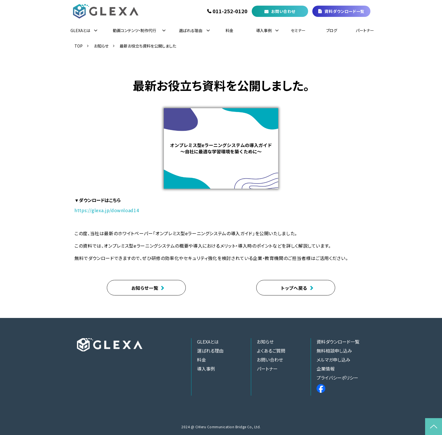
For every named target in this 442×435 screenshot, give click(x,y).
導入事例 (264, 30)
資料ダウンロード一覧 (344, 11)
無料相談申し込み (334, 350)
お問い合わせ (283, 11)
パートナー (365, 30)
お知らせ (101, 46)
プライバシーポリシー (337, 377)
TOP (78, 46)
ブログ (331, 30)
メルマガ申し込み (333, 359)
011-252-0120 (230, 11)
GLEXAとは (80, 30)
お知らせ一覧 (144, 287)
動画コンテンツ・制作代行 (134, 30)
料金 (229, 30)
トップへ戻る (294, 287)
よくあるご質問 (271, 350)
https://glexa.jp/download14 (106, 210)
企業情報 (326, 368)
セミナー (298, 30)
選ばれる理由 (190, 30)
